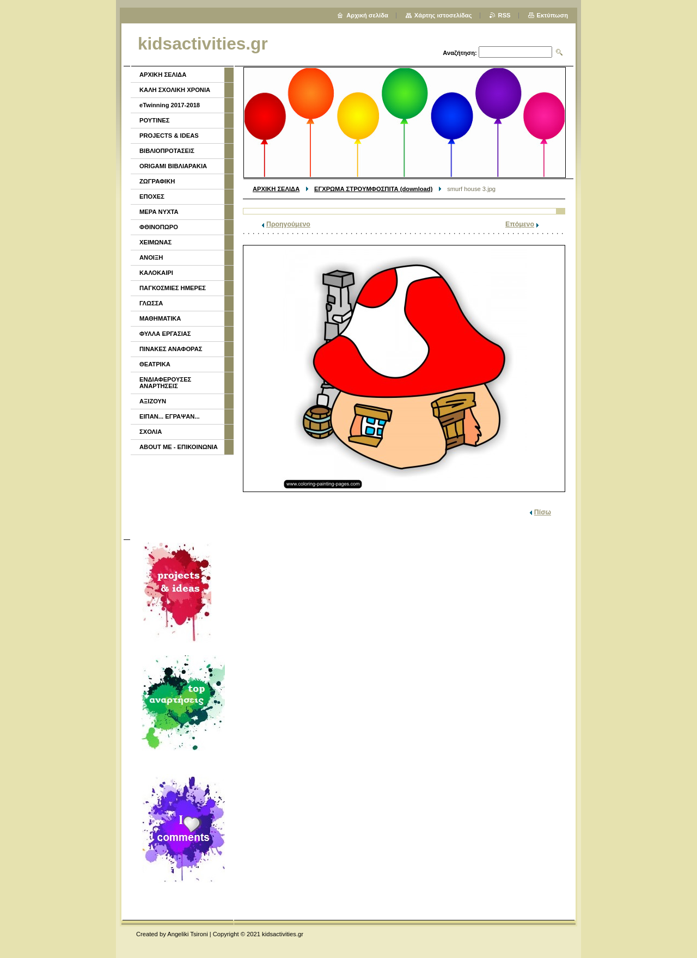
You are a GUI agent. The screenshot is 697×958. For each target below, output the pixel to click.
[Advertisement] (181, 496)
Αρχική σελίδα (367, 15)
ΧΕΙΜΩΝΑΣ (155, 242)
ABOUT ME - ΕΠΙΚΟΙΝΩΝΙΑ (178, 447)
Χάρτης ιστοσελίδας (443, 15)
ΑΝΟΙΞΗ (151, 257)
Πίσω (542, 512)
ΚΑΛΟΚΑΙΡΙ (156, 272)
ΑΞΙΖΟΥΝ (152, 401)
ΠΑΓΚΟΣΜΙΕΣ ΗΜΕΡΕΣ (172, 288)
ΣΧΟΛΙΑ (150, 431)
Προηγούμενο (288, 224)
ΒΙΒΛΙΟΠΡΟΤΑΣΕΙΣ (166, 151)
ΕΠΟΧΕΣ (151, 196)
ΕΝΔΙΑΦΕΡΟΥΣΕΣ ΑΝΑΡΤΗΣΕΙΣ (165, 382)
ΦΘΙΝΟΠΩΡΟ (158, 227)
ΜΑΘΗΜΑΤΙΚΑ (160, 318)
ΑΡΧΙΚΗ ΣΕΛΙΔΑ (276, 189)
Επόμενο (519, 224)
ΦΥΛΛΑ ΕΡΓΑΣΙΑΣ (165, 333)
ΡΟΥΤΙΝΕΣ (154, 120)
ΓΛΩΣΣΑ (151, 303)
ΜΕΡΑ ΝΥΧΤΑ (159, 211)
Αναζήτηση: (460, 53)
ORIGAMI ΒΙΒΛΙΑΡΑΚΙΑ (173, 166)
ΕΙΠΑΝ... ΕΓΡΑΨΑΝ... (169, 416)
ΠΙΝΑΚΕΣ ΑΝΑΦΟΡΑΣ (171, 349)
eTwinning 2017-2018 (169, 105)
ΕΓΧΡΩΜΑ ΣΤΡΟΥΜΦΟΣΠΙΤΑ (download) (373, 189)
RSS (504, 15)
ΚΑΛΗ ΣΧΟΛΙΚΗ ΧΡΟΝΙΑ (174, 90)
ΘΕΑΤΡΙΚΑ (154, 364)
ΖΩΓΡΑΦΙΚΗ (157, 181)
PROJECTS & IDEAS (169, 135)
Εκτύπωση (552, 15)
